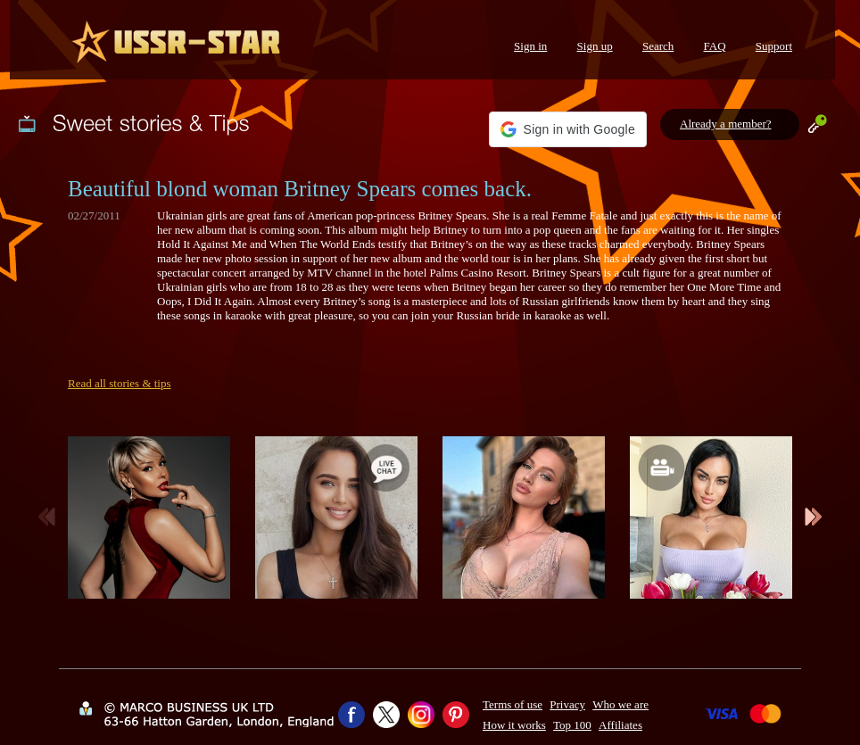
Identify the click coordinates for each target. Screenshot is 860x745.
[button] (568, 129)
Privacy (567, 704)
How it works (514, 725)
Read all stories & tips (119, 383)
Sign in (530, 46)
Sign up (595, 46)
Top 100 (572, 725)
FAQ (715, 46)
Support (774, 46)
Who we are (620, 704)
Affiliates (620, 725)
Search (658, 46)
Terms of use (512, 704)
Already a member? (726, 123)
